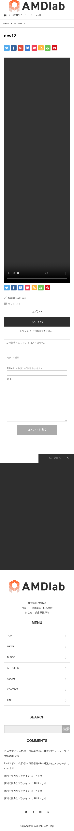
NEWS (10, 646)
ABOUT (11, 678)
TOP (9, 635)
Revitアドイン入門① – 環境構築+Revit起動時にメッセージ (35, 751)
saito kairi (21, 298)
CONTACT (12, 689)
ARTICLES (54, 458)
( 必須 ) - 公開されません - (24, 368)
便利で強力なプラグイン (17, 775)
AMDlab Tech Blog (44, 826)
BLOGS (11, 657)
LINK (9, 700)
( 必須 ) (13, 358)
